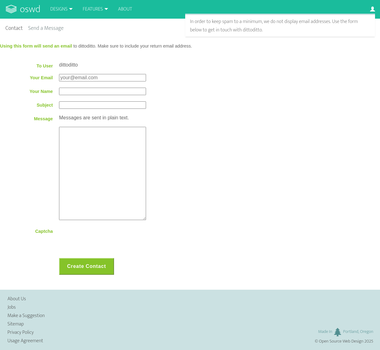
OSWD (30, 9)
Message (43, 118)
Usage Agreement (25, 341)
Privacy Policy (20, 332)
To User (44, 65)
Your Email (41, 77)
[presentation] (106, 240)
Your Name (41, 91)
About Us (16, 299)
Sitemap (15, 324)
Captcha (44, 231)
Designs (59, 9)
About (125, 9)
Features (93, 9)
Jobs (11, 307)
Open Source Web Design (341, 341)
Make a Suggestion (26, 315)
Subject (45, 105)
